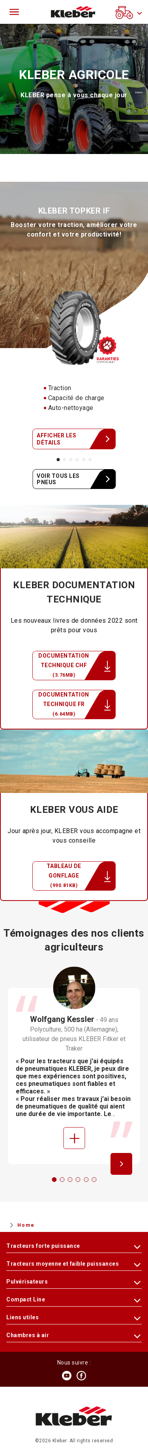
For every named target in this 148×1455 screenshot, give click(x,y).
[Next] (121, 1164)
